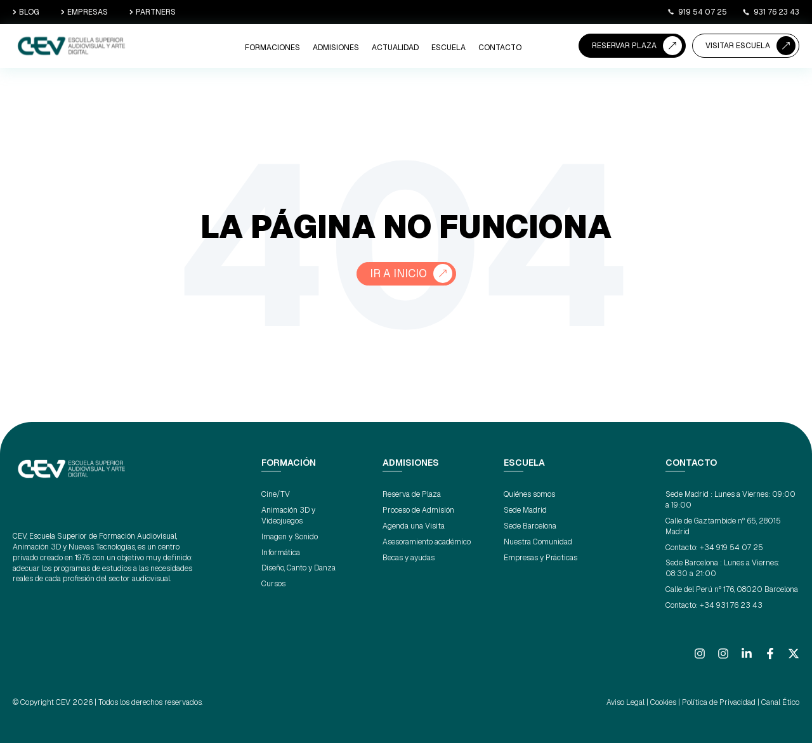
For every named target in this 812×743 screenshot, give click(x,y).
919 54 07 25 (697, 12)
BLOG (26, 12)
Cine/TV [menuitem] (275, 495)
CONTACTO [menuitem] (499, 48)
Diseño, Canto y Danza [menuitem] (298, 568)
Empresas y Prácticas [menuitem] (540, 558)
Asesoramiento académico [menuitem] (427, 542)
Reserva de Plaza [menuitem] (412, 495)
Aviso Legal (625, 702)
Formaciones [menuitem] (272, 48)
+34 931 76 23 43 (731, 605)
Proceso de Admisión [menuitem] (418, 510)
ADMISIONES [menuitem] (336, 48)
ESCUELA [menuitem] (448, 48)
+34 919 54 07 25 (731, 547)
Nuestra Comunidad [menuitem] (538, 542)
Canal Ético (780, 702)
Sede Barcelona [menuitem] (530, 526)
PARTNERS (152, 12)
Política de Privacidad (719, 702)
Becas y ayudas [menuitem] (409, 558)
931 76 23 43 (770, 12)
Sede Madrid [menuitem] (525, 510)
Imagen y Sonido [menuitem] (289, 537)
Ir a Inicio (398, 273)
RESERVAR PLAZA (624, 46)
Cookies (663, 702)
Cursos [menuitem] (273, 584)
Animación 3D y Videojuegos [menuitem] (288, 515)
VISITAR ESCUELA (737, 46)
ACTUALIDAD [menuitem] (395, 48)
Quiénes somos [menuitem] (529, 495)
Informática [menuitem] (280, 553)
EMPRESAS (84, 12)
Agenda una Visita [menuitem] (414, 526)
